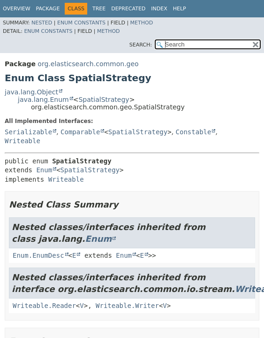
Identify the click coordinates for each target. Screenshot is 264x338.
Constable (193, 132)
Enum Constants (81, 23)
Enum (44, 170)
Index (159, 9)
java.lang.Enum (43, 99)
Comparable (80, 132)
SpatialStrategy (103, 99)
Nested (41, 23)
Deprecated (128, 9)
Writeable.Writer (127, 305)
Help (179, 9)
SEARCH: (140, 45)
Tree (99, 9)
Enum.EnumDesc (38, 255)
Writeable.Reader (44, 305)
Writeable (22, 141)
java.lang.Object (31, 92)
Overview (16, 9)
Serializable (28, 132)
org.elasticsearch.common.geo (88, 64)
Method (141, 23)
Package (48, 9)
